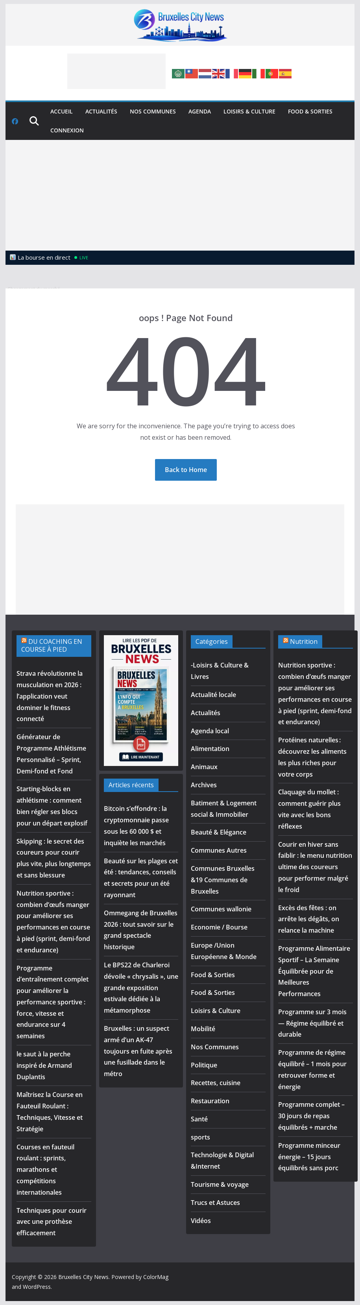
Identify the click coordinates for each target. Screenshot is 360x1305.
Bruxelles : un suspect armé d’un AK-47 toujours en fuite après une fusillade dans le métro (138, 1051)
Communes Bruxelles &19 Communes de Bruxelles (223, 880)
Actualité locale (213, 694)
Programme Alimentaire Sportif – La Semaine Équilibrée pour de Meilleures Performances (314, 971)
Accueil (61, 111)
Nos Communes (153, 111)
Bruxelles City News (83, 1277)
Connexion (67, 130)
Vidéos (201, 1220)
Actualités (101, 111)
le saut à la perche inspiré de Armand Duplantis (44, 1065)
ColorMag (155, 1277)
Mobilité (203, 1028)
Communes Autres (219, 850)
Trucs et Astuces (215, 1202)
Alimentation (210, 748)
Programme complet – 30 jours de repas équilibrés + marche (311, 1116)
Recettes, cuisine (215, 1082)
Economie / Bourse (219, 927)
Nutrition (304, 641)
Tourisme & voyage (220, 1184)
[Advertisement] (116, 71)
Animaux (204, 766)
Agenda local (210, 731)
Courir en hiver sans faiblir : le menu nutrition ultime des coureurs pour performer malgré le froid (315, 867)
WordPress (37, 1286)
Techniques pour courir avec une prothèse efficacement (52, 1222)
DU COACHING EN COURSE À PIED (51, 645)
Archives (204, 785)
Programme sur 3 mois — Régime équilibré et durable (312, 1023)
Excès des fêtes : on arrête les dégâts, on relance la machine (308, 919)
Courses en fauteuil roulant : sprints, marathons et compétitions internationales (45, 1170)
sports (200, 1137)
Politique (204, 1065)
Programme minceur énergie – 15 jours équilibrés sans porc (309, 1157)
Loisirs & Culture (249, 111)
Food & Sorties (310, 111)
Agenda (199, 111)
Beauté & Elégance (218, 832)
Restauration (210, 1101)
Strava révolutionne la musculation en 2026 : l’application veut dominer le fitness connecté (50, 696)
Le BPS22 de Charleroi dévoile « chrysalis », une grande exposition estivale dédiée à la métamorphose (141, 988)
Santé (199, 1119)
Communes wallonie (221, 909)
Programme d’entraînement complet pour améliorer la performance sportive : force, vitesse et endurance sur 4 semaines (53, 1002)
